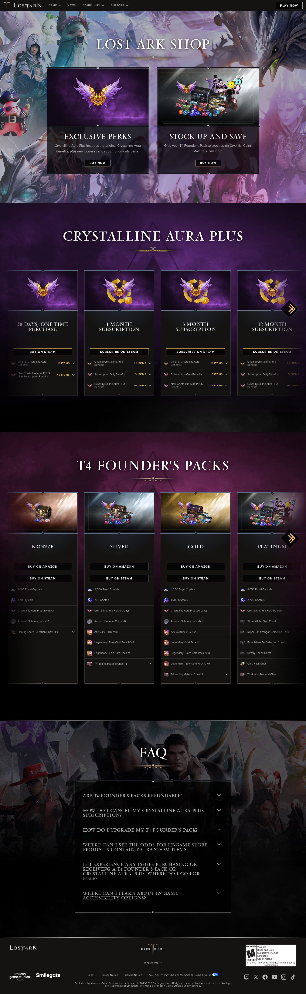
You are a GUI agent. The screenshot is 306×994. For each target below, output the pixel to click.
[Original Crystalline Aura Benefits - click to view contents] (76, 363)
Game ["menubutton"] (55, 5)
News (72, 5)
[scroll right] (289, 309)
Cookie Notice (133, 975)
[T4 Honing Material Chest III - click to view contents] (153, 664)
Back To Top (153, 949)
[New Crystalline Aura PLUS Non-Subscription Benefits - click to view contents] (76, 375)
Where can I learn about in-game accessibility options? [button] (152, 896)
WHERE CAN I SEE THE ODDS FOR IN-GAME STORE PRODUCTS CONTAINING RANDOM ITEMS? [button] (152, 847)
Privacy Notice (109, 975)
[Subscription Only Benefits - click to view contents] (153, 374)
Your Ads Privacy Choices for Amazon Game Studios (183, 975)
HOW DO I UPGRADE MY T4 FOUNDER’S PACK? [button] (152, 830)
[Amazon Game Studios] (20, 977)
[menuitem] (54, 5)
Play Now (289, 5)
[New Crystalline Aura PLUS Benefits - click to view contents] (153, 386)
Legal (91, 975)
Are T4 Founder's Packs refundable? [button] (152, 796)
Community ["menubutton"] (93, 5)
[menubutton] (153, 963)
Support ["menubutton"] (119, 5)
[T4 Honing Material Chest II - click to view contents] (229, 674)
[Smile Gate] (48, 977)
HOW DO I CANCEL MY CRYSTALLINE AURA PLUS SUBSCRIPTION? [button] (152, 813)
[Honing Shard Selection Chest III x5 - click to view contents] (76, 632)
